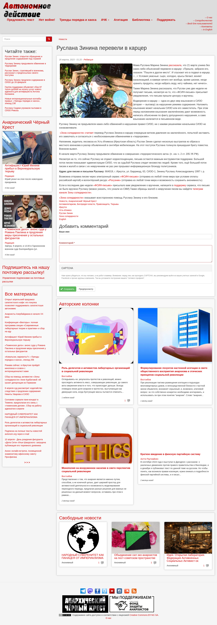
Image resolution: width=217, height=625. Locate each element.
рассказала (175, 65)
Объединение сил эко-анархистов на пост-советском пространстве (135, 556)
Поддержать (166, 19)
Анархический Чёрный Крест (83, 201)
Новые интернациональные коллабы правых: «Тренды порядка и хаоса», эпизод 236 (23, 101)
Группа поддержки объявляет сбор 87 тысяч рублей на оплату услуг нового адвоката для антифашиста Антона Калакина (23, 90)
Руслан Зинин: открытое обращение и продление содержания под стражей (23, 57)
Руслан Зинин (66, 213)
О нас (108, 618)
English (62, 219)
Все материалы (21, 293)
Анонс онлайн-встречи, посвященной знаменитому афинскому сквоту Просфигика (23, 454)
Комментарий (67, 243)
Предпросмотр (86, 289)
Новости (63, 39)
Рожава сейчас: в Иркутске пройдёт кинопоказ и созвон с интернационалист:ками (22, 368)
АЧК (105, 19)
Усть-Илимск (65, 210)
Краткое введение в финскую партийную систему (170, 454)
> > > (27, 462)
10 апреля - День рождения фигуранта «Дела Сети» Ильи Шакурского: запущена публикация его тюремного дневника (25, 442)
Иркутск (63, 207)
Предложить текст (20, 19)
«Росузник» (114, 180)
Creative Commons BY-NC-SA (143, 615)
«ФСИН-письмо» (129, 176)
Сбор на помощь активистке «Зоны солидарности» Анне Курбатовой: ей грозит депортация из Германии (23, 379)
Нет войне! (47, 19)
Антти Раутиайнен (149, 459)
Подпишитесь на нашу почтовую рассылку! (25, 270)
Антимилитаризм (67, 204)
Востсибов (67, 376)
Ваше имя (64, 232)
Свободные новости (80, 517)
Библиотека (142, 19)
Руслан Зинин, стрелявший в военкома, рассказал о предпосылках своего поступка (24, 72)
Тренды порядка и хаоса (78, 19)
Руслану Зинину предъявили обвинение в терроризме (25, 64)
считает (89, 133)
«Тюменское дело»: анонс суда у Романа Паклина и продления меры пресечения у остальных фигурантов (25, 234)
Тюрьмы (115, 204)
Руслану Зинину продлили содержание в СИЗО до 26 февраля (25, 81)
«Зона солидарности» (72, 133)
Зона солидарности (68, 216)
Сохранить (67, 289)
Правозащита (102, 204)
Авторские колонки (79, 303)
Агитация (121, 19)
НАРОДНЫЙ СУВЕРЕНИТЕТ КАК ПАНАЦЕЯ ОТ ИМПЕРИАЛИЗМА (83, 556)
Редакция (88, 59)
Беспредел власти (86, 204)
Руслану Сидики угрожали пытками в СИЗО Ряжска (23, 109)
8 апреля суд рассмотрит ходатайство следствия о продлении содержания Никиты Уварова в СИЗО (23, 391)
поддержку (180, 185)
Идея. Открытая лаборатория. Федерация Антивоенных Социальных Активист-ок (186, 558)
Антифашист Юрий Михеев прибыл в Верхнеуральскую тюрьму (22, 168)
